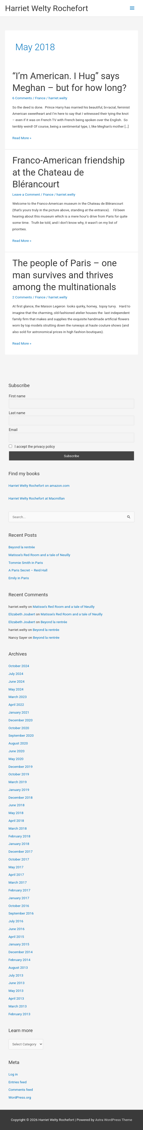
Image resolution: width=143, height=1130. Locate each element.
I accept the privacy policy (32, 447)
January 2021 (19, 712)
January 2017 (19, 898)
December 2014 (21, 952)
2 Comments (22, 297)
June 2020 (17, 751)
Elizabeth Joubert (22, 614)
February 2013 (19, 1014)
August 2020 (18, 743)
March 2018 (18, 828)
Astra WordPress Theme (113, 1120)
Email (13, 430)
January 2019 (19, 790)
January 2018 (19, 844)
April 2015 (16, 937)
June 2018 (17, 805)
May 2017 (16, 867)
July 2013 (16, 975)
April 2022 (16, 705)
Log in (13, 1074)
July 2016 (16, 921)
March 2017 (18, 882)
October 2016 (19, 906)
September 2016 (21, 913)
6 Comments (22, 98)
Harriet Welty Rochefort (46, 8)
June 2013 (17, 983)
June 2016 (17, 929)
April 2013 (16, 998)
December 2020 (21, 720)
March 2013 (18, 1006)
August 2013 (18, 967)
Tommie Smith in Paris (26, 563)
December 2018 (21, 797)
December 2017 (21, 851)
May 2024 (16, 689)
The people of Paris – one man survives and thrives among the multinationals (64, 275)
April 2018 (16, 821)
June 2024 (17, 681)
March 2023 (18, 697)
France (40, 98)
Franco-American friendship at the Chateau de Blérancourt (68, 172)
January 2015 (19, 944)
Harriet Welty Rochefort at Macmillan (37, 498)
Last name (17, 413)
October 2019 (19, 774)
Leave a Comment (26, 194)
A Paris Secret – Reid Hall (28, 570)
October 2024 (19, 666)
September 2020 (21, 735)
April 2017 (16, 875)
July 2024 (16, 674)
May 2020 (16, 759)
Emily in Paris (19, 578)
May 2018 (16, 813)
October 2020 (19, 728)
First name (17, 396)
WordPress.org (20, 1097)
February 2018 (19, 836)
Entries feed (18, 1082)
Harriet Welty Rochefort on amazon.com (39, 485)
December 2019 (21, 767)
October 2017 (19, 859)
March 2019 (18, 782)
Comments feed (21, 1090)
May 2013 (16, 991)
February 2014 (19, 960)
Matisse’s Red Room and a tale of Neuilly (39, 555)
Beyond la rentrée (22, 547)
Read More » (21, 138)
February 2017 (19, 890)
